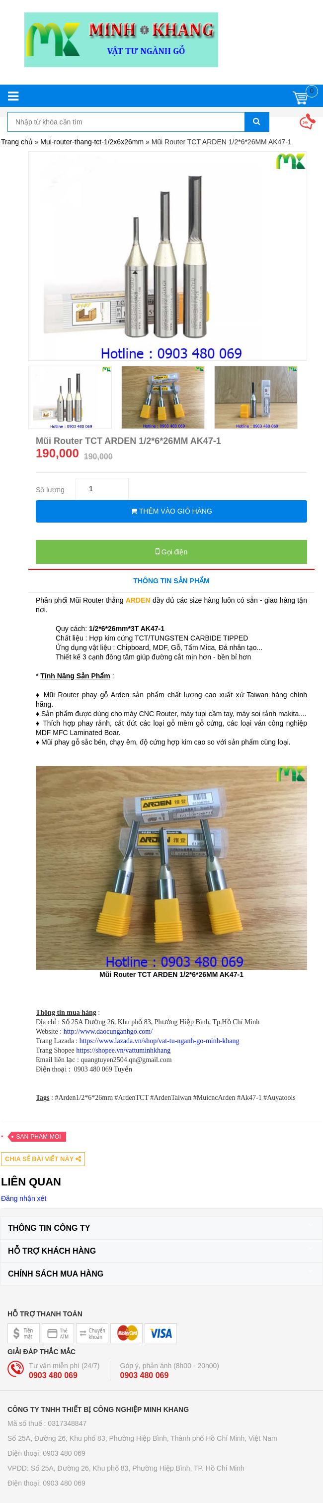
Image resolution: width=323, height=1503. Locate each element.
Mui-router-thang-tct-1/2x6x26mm (92, 142)
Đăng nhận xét (23, 1198)
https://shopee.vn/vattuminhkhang (123, 1050)
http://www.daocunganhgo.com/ (108, 1031)
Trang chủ (17, 142)
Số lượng (50, 490)
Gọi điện (171, 551)
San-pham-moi (38, 1136)
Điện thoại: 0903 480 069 (46, 1453)
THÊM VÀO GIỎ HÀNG (171, 511)
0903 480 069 (53, 1375)
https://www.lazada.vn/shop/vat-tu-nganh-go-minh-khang (160, 1041)
